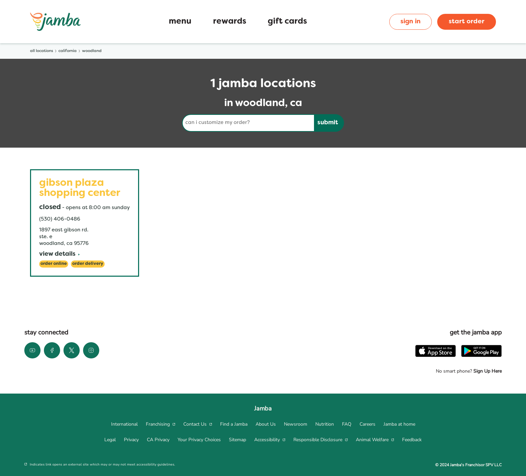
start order (466, 22)
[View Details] (59, 254)
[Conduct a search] (248, 123)
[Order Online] (53, 264)
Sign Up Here (487, 371)
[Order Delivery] (88, 264)
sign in (410, 22)
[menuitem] (124, 424)
